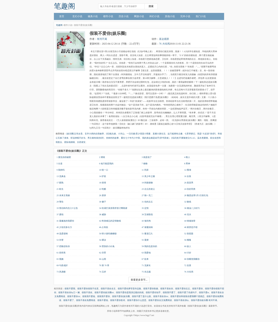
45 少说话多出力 (64, 227)
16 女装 (187, 176)
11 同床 (145, 170)
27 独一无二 (147, 195)
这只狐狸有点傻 (175, 133)
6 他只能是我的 (106, 163)
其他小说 (170, 16)
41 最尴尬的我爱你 (65, 221)
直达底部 (164, 39)
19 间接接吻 (147, 182)
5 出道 (59, 163)
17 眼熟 (60, 182)
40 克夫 (187, 214)
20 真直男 (188, 182)
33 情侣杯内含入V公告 (67, 208)
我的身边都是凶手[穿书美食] (155, 138)
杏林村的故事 (112, 138)
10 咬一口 (103, 170)
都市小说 (108, 16)
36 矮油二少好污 (192, 208)
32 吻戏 (187, 202)
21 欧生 (60, 189)
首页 (61, 16)
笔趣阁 (64, 6)
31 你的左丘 (147, 202)
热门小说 (201, 16)
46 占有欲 (103, 227)
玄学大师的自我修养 (94, 133)
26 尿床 (102, 195)
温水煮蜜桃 (202, 138)
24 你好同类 (189, 189)
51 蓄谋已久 (147, 233)
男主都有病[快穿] (96, 138)
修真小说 (93, 16)
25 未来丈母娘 (63, 195)
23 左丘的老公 (148, 189)
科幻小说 (154, 16)
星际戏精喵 (69, 142)
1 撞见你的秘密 (64, 157)
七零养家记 (190, 133)
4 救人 (187, 157)
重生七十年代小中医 (130, 138)
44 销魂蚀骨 (189, 221)
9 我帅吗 (61, 170)
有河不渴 (102, 39)
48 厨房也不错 (191, 227)
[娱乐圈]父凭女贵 (74, 133)
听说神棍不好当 (78, 138)
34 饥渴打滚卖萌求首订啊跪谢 (113, 208)
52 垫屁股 (188, 233)
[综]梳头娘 (111, 133)
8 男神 (187, 163)
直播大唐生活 (159, 133)
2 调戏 (102, 157)
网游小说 (139, 16)
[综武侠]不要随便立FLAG (183, 138)
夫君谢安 (81, 142)
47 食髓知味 (147, 227)
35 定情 (145, 208)
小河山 (121, 133)
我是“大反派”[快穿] (206, 133)
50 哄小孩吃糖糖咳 (108, 233)
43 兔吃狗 (146, 221)
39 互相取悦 (147, 214)
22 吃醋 (102, 189)
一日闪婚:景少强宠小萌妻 (139, 133)
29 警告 (60, 202)
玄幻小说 (77, 16)
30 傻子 (102, 202)
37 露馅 (60, 214)
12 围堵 (187, 170)
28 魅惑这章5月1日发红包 (196, 195)
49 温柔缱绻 (62, 233)
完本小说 (185, 16)
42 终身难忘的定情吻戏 (110, 221)
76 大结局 (164, 43)
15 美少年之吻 (148, 176)
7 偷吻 (145, 163)
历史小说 (124, 16)
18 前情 (102, 182)
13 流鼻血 (61, 176)
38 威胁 (102, 214)
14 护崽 (102, 176)
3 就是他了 (147, 157)
